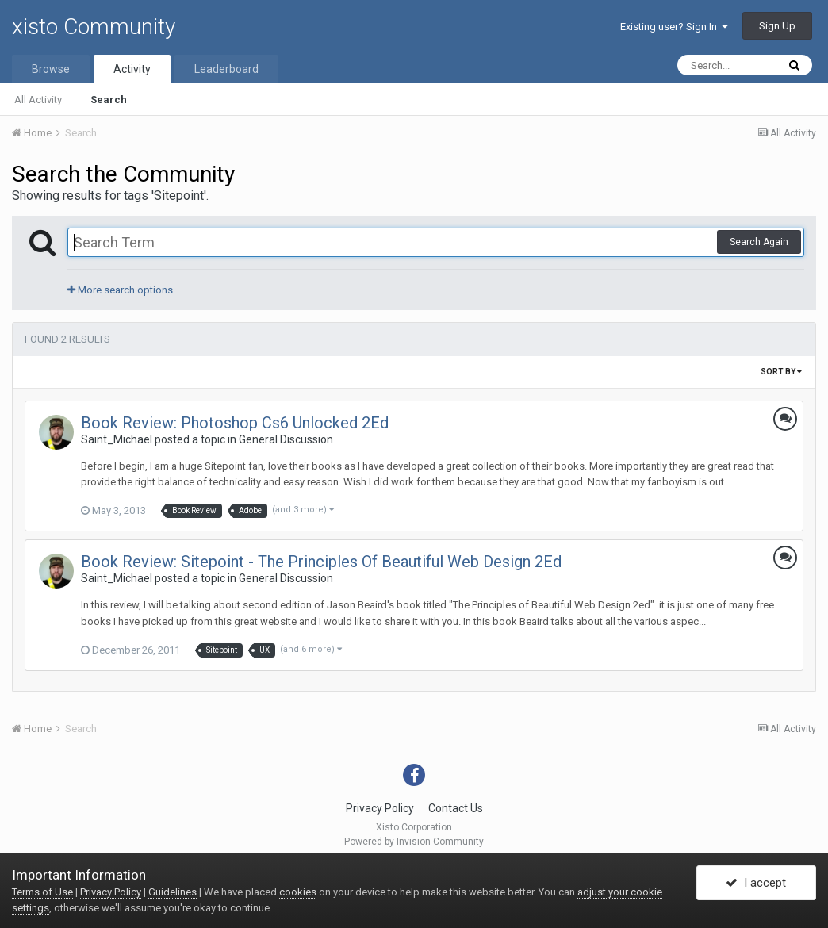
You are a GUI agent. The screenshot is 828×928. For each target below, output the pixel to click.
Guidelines (172, 892)
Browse (51, 69)
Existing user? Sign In (674, 27)
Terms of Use (42, 892)
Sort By (781, 371)
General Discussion (286, 439)
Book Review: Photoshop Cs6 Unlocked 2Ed (235, 422)
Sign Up (777, 26)
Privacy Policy (380, 808)
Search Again (759, 241)
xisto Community (93, 26)
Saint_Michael (116, 439)
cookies (297, 892)
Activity (132, 69)
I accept (756, 883)
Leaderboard (226, 69)
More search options (120, 290)
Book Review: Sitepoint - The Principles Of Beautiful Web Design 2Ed (321, 561)
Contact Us (455, 808)
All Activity (38, 99)
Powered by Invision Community (414, 841)
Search (108, 99)
